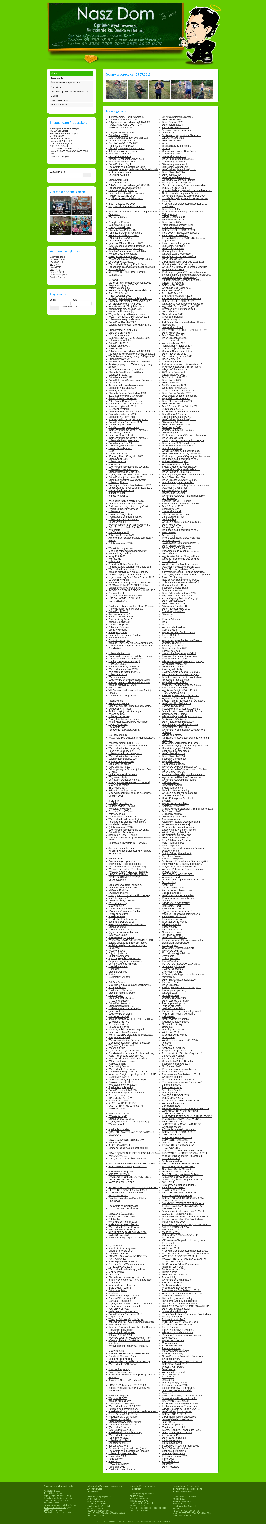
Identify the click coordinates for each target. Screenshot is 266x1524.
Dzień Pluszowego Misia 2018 (178, 721)
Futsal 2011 (115, 1461)
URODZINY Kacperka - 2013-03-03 (127, 1385)
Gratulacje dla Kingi (172, 316)
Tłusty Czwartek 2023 (120, 295)
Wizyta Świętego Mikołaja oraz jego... (181, 564)
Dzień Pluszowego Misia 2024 (178, 159)
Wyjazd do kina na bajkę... (122, 311)
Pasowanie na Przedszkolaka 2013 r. (181, 1290)
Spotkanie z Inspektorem (122, 1469)
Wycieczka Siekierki (119, 1427)
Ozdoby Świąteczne (119, 956)
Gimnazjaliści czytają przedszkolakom (128, 1148)
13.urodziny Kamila (172, 971)
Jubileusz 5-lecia (117, 1063)
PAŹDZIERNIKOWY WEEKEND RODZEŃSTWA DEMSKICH (179, 1194)
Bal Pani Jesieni (117, 982)
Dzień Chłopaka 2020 (173, 477)
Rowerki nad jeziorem (173, 493)
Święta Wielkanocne (172, 787)
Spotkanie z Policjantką (174, 1451)
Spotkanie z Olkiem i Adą (122, 416)
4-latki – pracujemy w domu (176, 514)
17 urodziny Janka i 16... (121, 240)
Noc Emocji (115, 948)
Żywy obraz (168, 956)
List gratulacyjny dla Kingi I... (177, 145)
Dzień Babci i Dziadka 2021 (123, 469)
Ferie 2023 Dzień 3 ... (173, 290)
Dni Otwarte (168, 1037)
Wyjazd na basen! (171, 1126)
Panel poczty (101, 1521)
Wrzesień (54, 259)
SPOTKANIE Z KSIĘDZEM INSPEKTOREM (132, 1163)
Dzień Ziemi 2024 (171, 209)
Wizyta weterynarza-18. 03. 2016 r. (180, 1040)
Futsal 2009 (168, 1458)
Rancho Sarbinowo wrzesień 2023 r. (128, 251)
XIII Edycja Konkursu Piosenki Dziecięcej (130, 361)
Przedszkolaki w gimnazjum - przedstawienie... (133, 1411)
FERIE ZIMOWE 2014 (120, 1266)
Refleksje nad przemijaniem (123, 1408)
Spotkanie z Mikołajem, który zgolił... (181, 1445)
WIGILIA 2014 (116, 1142)
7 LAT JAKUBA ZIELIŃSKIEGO (125, 1208)
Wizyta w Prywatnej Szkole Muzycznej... (183, 661)
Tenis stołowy (116, 1458)
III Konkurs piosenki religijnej (124, 151)
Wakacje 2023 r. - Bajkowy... (123, 256)
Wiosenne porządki (119, 1016)
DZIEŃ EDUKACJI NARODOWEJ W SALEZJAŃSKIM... (128, 1194)
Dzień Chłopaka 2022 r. (174, 338)
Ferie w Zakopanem (119, 703)
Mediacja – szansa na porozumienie (181, 914)
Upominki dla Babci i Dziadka (177, 1061)
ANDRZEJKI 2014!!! (119, 1174)
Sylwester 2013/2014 (173, 1282)
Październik (56, 274)
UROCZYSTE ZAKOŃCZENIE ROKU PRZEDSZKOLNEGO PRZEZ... (128, 875)
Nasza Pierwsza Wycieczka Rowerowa (182, 1356)
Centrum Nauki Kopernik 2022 (178, 390)
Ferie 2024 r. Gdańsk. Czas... (124, 235)
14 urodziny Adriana (119, 335)
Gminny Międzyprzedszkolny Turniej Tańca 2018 (187, 808)
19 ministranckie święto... (55, 1507)
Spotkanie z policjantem (174, 758)
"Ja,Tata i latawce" (118, 898)
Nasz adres (49, 1503)
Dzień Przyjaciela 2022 (174, 353)
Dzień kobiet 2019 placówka (123, 695)
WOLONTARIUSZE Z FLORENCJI (180, 1111)
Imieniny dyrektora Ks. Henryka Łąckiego (130, 1279)
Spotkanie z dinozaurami (55, 1512)
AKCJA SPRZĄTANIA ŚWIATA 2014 (128, 1232)
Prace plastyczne (118, 632)
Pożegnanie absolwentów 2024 (125, 188)
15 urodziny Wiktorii (119, 408)
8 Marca (166, 800)
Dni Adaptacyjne (117, 879)
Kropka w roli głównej (173, 858)
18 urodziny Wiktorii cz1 (174, 164)
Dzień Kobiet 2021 (118, 459)
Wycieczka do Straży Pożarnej (125, 1227)
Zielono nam (168, 1016)
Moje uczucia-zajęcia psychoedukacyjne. (130, 985)
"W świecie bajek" (118, 1116)
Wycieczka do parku (172, 1076)
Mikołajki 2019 (169, 561)
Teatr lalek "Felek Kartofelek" (177, 1390)
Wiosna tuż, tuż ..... (119, 1048)
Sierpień (54, 272)
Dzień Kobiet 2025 (171, 140)
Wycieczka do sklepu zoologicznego (128, 819)
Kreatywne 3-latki (171, 982)
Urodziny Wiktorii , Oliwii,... (123, 190)
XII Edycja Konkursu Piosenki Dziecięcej (183, 440)
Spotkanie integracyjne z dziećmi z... (128, 1237)
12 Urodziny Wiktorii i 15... (176, 727)
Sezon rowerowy (171, 509)
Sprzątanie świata (171, 856)
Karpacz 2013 (116, 1316)
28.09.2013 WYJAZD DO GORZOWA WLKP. (185, 1306)
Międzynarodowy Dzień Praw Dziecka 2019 (131, 577)
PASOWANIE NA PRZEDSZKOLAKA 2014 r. (185, 1153)
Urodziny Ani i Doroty (173, 1366)
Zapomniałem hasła (68, 307)
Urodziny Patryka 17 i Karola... (178, 482)
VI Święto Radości (118, 890)
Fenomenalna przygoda (174, 490)
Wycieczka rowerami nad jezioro (179, 779)
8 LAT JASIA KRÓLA (119, 1145)
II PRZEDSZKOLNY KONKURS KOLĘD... (184, 238)
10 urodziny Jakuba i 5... (175, 816)
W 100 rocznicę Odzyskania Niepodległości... (132, 737)
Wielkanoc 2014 (170, 1248)
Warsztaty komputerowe (121, 548)
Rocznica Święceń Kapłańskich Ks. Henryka (132, 1327)
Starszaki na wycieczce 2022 (177, 356)
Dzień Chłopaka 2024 (173, 172)
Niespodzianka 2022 (173, 314)
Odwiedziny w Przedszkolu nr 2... (179, 1398)
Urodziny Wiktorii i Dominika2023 (126, 243)
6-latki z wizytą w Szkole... (176, 687)
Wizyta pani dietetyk (172, 735)
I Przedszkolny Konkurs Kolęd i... (179, 309)
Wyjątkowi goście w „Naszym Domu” (181, 556)
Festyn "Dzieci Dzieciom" (122, 1329)
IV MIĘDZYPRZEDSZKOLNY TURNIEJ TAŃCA (187, 1116)
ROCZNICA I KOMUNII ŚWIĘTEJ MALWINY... (186, 1224)
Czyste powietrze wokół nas (123, 932)
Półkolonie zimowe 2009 (175, 1456)
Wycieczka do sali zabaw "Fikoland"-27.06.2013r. (122, 1333)
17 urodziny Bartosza (120, 156)
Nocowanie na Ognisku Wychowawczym (183, 879)
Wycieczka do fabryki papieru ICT (179, 793)
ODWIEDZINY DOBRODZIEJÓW (126, 1140)
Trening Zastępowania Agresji (124, 661)
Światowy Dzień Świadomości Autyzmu (129, 679)
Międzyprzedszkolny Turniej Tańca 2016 (130, 1042)
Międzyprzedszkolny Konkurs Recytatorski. (131, 1303)
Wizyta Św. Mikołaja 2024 (122, 161)
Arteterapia (114, 530)
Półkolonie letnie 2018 (120, 766)
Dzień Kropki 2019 (118, 611)
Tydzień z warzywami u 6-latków (125, 595)
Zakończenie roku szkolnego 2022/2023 (183, 261)
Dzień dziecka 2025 (172, 124)
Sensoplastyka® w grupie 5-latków (127, 587)
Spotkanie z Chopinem (120, 990)
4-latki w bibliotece (118, 1100)
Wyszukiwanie (57, 171)
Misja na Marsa (170, 1343)
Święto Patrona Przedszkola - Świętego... (184, 700)
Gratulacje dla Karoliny (120, 332)
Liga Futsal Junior (60, 100)
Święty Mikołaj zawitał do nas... (125, 719)
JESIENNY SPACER (119, 1308)
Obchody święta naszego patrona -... (128, 1277)
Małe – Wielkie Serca (173, 842)
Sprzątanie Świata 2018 (121, 761)
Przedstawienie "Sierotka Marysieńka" (182, 1053)
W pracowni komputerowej (176, 824)
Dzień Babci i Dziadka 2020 (176, 545)
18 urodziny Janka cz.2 (174, 156)
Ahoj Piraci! (168, 885)
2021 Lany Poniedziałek (174, 372)
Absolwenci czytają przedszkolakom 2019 (130, 582)
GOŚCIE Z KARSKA (173, 1113)
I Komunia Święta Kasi (120, 448)
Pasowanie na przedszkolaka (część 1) (129, 1448)
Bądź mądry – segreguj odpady (125, 863)
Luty (52, 269)
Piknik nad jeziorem (119, 1024)
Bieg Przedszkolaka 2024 (122, 203)
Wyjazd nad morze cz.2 (174, 664)
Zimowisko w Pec (171, 1435)
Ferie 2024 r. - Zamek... (121, 238)
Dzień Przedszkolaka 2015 (123, 1090)
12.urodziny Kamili (171, 906)
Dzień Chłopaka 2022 (173, 335)
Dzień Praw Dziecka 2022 (122, 322)
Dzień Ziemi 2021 (118, 453)
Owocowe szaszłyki (119, 892)
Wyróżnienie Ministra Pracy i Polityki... (129, 1345)
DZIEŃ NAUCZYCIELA (174, 1414)
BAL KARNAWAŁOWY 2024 (177, 227)
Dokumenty (57, 3)
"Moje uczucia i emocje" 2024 (177, 225)
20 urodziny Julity (118, 903)
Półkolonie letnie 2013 (173, 1319)
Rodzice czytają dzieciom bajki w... (180, 1069)
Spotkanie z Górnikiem (174, 719)
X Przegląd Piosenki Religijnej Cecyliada (183, 572)
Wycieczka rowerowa (173, 1340)
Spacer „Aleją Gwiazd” (120, 619)
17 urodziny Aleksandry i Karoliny (126, 369)
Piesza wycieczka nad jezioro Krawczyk (129, 1361)
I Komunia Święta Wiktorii (122, 900)
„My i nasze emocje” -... (121, 614)
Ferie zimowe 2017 (172, 929)
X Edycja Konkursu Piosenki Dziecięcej (129, 782)
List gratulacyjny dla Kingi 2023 (125, 303)
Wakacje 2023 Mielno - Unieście (179, 256)
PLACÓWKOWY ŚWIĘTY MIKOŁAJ (128, 1166)
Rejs (164, 621)
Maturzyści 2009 (117, 1456)
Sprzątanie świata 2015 (121, 1082)
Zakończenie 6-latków (173, 764)
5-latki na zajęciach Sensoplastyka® (128, 551)
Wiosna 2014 (169, 1245)
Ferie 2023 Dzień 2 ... (120, 293)
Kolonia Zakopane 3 (119, 624)
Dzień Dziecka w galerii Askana (125, 1422)
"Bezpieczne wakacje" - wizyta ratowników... (185, 185)
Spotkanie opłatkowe (173, 1161)
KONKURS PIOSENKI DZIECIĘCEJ (181, 1100)
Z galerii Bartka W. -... (120, 345)
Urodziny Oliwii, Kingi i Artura (177, 351)
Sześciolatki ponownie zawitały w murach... (131, 656)
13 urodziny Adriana (172, 422)
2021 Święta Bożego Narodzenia (179, 395)
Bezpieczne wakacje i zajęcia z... (126, 885)
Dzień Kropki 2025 (171, 119)
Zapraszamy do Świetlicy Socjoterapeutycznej (186, 485)
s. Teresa (167, 616)
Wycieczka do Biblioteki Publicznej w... (182, 777)
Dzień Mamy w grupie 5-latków (178, 895)
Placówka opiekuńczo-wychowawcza (69, 91)
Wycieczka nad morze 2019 (123, 669)
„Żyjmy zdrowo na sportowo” (177, 911)
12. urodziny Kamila (119, 1076)
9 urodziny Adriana (172, 814)
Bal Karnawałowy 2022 (174, 385)
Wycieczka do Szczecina (122, 1069)
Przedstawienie (117, 916)
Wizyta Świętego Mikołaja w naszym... (182, 716)
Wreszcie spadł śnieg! (173, 1121)
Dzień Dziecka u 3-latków (175, 1000)
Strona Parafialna (59, 104)
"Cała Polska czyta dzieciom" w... (126, 1055)
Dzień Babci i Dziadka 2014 (176, 1274)
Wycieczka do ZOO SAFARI (123, 1364)
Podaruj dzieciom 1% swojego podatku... (183, 940)
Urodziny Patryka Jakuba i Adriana (180, 724)
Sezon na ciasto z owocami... (177, 130)
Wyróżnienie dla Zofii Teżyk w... (125, 1040)
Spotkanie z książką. (119, 1129)
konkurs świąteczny (172, 1424)
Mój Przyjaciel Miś (118, 724)
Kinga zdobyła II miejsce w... (177, 243)
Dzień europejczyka (119, 1253)
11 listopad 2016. (171, 958)
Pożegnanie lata (117, 987)
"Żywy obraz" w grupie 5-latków (125, 911)
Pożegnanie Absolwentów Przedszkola (182, 1219)
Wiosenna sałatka (171, 924)
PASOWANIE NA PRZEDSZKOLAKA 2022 (184, 330)
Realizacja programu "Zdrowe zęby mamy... (185, 272)
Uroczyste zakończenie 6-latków (125, 503)
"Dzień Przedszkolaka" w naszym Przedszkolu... (187, 1314)
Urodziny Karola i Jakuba (122, 992)
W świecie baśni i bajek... (175, 461)
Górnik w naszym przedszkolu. (125, 1295)
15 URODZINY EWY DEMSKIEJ (179, 1142)
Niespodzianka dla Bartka (175, 679)
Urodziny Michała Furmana (123, 1032)
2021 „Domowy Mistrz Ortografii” (126, 395)
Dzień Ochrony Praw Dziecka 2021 (180, 406)
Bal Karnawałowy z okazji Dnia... (179, 1387)
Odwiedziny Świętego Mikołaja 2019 (181, 566)
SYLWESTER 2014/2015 (175, 1140)
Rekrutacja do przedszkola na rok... (127, 385)
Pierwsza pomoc (170, 845)
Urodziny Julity (116, 1011)
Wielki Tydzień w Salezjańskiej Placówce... (131, 1034)
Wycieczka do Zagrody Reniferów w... (128, 264)
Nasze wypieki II (117, 522)
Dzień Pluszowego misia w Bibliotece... (182, 1174)
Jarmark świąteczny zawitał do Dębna (182, 711)
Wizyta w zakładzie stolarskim (177, 1332)
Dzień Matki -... (50, 1510)
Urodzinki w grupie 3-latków (176, 748)
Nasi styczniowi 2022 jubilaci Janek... (128, 306)
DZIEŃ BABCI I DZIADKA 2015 (178, 1132)
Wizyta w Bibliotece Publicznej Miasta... (129, 1058)
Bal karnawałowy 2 (118, 1443)
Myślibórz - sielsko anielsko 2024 (126, 198)
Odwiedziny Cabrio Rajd (174, 487)
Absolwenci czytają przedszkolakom (181, 821)
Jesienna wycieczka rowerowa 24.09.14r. (183, 1211)
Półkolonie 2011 (117, 1466)
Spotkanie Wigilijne (119, 1395)
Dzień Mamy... (116, 511)
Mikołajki (113, 1293)
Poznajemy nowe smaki (174, 658)
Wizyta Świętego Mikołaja (175, 832)
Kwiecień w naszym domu (175, 1021)
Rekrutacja (114, 382)
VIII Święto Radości (172, 645)
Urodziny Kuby (169, 1092)
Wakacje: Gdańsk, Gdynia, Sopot (126, 1319)
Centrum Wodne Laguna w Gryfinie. (181, 193)
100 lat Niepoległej (118, 735)
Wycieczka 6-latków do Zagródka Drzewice (184, 267)
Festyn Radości (170, 1327)
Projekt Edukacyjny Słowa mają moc (181, 537)
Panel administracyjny (117, 1521)
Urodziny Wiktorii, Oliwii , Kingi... (179, 264)
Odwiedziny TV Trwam (120, 708)
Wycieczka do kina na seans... (124, 569)
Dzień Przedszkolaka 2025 (123, 119)
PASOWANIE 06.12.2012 (175, 1401)
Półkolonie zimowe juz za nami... (179, 1129)
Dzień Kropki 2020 (118, 482)
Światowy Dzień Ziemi (120, 1013)
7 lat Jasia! (114, 1282)
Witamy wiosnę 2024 (173, 219)
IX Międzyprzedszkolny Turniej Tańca (181, 366)
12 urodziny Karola (118, 182)
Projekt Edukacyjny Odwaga (123, 509)
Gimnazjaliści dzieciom (121, 1358)
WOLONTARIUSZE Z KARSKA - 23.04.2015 (185, 1108)
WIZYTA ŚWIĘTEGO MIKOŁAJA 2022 (129, 316)
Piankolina (114, 969)
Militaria (113, 772)
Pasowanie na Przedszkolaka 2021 (127, 403)
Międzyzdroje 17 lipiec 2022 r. (177, 348)
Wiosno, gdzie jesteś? (173, 1372)
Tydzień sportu (116, 1245)
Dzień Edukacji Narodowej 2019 (179, 593)
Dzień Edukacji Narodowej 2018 (125, 753)
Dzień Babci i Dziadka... (174, 937)
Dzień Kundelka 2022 (173, 332)
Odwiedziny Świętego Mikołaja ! (178, 948)
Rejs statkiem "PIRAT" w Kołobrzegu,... (129, 866)
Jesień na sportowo (172, 590)
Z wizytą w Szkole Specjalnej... (125, 564)
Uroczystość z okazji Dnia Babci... (180, 151)
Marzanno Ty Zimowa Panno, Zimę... (181, 685)
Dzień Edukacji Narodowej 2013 (125, 1314)
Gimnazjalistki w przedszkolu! (177, 1419)
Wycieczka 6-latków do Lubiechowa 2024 (183, 195)
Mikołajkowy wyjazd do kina (176, 953)
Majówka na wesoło (119, 785)
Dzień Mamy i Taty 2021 (121, 443)
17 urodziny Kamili (171, 361)
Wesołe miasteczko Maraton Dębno (181, 674)
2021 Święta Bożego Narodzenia (126, 401)
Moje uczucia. (116, 464)
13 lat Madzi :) (116, 1274)
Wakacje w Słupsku (172, 1316)
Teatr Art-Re (168, 1422)
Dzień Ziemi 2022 (118, 374)
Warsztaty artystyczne (120, 808)
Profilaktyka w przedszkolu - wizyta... (181, 987)
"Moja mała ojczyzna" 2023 (123, 285)
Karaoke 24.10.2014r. (173, 1187)
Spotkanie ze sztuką (172, 1345)
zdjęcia (165, 143)
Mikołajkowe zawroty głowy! (176, 1287)
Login (53, 299)
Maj (51, 264)
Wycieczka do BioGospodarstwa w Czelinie (184, 769)
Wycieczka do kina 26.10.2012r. (125, 1406)
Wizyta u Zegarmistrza (120, 153)
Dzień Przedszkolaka (120, 1419)
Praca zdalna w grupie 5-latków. (125, 516)
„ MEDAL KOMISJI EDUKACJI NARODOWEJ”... (125, 599)
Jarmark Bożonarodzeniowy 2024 (126, 159)
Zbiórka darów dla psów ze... (177, 416)
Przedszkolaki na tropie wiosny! (125, 1432)
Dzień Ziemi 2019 (118, 674)
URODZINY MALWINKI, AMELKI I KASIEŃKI (186, 1216)
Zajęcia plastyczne (118, 953)
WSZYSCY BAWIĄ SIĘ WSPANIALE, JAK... (132, 940)
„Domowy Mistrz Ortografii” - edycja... (128, 419)
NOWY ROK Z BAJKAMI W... (177, 548)
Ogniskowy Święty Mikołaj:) (176, 1169)
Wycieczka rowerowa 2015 (123, 1084)
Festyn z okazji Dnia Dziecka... (178, 1329)
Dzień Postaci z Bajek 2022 (123, 330)
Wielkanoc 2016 (170, 1032)
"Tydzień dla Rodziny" (173, 1008)
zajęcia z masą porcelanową (123, 816)
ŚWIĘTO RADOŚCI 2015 (175, 1095)
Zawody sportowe (171, 1348)
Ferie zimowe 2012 (119, 1437)
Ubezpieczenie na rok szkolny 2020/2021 (130, 487)
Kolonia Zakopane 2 (119, 621)
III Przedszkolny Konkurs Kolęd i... (127, 116)
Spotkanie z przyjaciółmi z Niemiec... (181, 135)
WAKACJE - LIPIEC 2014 (122, 1216)
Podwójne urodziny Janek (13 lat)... (180, 551)
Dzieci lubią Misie (118, 1290)
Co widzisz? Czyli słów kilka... (177, 835)
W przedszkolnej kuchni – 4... (124, 743)
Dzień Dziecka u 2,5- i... (121, 1006)
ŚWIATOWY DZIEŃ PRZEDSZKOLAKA (183, 1203)
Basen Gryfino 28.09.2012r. (123, 1414)
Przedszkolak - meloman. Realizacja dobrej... (132, 1053)
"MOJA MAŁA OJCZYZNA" (176, 903)
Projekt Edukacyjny (172, 577)
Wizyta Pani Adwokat (173, 282)
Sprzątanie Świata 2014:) (122, 1213)
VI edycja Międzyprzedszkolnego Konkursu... (185, 1250)
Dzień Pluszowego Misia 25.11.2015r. (128, 1071)
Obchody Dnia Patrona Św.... (124, 230)
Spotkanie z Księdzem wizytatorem (180, 411)
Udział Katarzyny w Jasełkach (177, 798)
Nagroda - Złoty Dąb (172, 1266)
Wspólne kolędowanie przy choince (180, 558)
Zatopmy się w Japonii (174, 1055)
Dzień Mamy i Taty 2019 (174, 648)
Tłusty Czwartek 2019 (173, 693)
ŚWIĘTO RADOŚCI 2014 (175, 1227)
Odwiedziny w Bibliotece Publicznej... (181, 743)
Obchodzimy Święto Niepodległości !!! (182, 1179)
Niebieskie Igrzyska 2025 (122, 140)
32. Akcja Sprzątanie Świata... (177, 116)
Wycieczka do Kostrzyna (121, 1435)
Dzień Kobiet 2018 (171, 811)
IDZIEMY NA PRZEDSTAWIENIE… (127, 924)
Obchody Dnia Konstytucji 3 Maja (126, 372)
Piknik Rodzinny (117, 269)
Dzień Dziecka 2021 (172, 437)
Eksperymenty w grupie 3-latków (179, 829)
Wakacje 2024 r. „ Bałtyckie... (177, 182)
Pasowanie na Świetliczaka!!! (124, 1206)
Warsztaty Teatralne (172, 1071)
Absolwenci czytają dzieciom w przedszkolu (185, 745)
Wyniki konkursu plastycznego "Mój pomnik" (132, 356)
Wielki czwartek (117, 677)
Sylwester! (167, 1393)
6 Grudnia (114, 800)
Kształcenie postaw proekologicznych (181, 1011)
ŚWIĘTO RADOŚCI (119, 1235)
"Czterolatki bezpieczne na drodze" (127, 1092)
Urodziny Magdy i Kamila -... (177, 1382)
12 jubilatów (168, 240)
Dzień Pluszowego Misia (175, 837)
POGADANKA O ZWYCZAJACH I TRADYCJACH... (180, 1146)
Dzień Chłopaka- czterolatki (123, 1453)
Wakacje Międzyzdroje (174, 627)
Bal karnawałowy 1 (172, 1440)
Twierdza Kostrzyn (118, 914)
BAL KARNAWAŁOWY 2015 (177, 1137)
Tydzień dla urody (171, 1006)
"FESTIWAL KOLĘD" (173, 1134)
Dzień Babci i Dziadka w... (122, 832)
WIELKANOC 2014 (172, 1229)
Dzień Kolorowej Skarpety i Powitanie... (182, 453)
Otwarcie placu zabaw (173, 1453)
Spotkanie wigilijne (172, 1285)
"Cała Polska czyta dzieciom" (177, 1177)
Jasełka (166, 148)
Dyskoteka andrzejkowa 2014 (177, 1171)
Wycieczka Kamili (171, 877)
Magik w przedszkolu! (173, 1427)
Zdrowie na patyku (171, 1084)
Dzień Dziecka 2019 (119, 653)
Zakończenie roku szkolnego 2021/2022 (130, 351)
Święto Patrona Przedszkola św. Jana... (129, 466)
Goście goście (169, 629)
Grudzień (54, 277)
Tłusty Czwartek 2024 (120, 227)
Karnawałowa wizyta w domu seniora (181, 298)
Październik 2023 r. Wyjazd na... (125, 248)
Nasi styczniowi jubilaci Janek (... (179, 445)
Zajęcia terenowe (171, 1105)
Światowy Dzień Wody (173, 806)
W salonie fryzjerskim (120, 553)
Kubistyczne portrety (119, 716)
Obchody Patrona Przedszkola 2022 (128, 393)
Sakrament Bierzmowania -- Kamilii (180, 503)
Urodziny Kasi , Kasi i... (174, 251)
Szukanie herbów (171, 1358)
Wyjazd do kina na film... (175, 682)
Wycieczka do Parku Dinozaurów (179, 766)
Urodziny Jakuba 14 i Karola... (178, 430)
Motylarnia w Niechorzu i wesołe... (180, 866)
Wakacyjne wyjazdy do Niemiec (178, 180)
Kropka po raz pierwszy (174, 990)
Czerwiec (54, 257)
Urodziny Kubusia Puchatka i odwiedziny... (131, 706)
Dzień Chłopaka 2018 (173, 753)
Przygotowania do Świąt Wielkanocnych (183, 211)
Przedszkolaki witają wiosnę (123, 919)
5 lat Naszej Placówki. (173, 795)
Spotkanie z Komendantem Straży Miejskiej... (132, 606)
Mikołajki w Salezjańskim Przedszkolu (182, 1155)
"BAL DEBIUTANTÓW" (121, 1097)
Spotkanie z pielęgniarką (175, 587)
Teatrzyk (166, 1042)
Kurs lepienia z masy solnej (123, 1248)
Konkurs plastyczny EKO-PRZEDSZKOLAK (132, 1019)
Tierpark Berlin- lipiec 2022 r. (177, 345)
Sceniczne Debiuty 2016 (121, 998)
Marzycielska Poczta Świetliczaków (127, 1158)
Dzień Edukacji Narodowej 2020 (125, 477)
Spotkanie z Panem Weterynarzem (180, 1403)
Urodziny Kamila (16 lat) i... (176, 585)
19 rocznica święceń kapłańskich (179, 653)
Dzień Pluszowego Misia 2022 (124, 319)
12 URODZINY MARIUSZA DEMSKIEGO (183, 1150)
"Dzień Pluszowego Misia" (175, 1295)
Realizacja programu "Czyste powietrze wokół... (187, 456)
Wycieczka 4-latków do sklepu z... (126, 756)
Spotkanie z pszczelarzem (176, 751)
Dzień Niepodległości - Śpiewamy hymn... (130, 324)
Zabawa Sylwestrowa (173, 706)
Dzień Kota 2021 (117, 461)
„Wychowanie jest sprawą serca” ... (180, 543)
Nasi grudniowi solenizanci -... (124, 1285)
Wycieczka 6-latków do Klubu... (178, 698)
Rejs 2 (165, 624)
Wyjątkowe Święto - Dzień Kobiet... (180, 690)
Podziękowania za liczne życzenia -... (181, 708)
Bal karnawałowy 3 (118, 1445)
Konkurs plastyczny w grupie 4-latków (128, 572)
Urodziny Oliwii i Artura (174, 998)
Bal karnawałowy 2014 (174, 1269)
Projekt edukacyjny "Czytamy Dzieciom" (183, 1395)
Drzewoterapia (169, 535)
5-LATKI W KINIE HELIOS (122, 1103)
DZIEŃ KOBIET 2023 (173, 285)
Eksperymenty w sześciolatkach (125, 961)
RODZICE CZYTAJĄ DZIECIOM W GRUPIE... (133, 590)
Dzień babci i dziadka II (174, 1437)
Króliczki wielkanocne (173, 908)
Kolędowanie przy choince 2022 (125, 309)
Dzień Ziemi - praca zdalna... (124, 519)
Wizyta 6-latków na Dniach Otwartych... (129, 524)
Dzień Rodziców (170, 1466)
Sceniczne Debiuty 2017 (121, 921)
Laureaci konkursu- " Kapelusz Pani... (182, 1430)
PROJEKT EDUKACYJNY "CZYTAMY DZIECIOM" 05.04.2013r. (182, 1362)
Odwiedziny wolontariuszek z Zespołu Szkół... (133, 411)
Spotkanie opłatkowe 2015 (176, 1063)
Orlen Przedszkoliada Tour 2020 (125, 527)
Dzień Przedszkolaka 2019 (176, 608)
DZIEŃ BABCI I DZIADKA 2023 (178, 301)
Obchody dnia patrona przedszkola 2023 (130, 301)
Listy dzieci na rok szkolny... (176, 790)
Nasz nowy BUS (170, 1374)
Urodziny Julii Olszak (173, 1029)
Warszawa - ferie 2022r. (174, 387)
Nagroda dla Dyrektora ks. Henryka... (128, 843)
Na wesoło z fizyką (172, 1024)
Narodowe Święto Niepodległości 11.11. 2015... (133, 1074)
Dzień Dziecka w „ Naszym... (124, 440)
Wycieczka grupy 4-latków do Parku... (182, 640)
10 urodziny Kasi (171, 432)
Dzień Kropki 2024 (118, 180)
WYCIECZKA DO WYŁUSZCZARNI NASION (185, 1253)
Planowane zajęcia (172, 919)
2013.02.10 (168, 1380)
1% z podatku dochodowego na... (179, 827)
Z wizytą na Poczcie (119, 222)
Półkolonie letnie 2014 (173, 1221)
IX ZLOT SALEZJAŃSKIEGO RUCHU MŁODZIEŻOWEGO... (182, 1207)
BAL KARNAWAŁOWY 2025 (123, 143)
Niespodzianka (170, 311)
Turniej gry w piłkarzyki (120, 803)
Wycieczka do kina (172, 950)
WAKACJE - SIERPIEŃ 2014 (177, 1213)
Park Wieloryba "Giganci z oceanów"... (182, 863)
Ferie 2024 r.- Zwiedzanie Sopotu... (180, 232)
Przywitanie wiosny (119, 1464)
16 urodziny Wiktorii (172, 327)
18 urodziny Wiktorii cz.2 (175, 167)
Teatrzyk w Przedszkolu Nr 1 (177, 1432)
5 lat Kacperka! (116, 1272)
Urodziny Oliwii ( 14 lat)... (122, 435)
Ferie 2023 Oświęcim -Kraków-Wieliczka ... (131, 290)
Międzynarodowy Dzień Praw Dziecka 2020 (131, 474)
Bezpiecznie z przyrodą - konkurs (179, 1050)
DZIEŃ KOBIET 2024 (120, 225)
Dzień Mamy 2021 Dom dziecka (179, 443)
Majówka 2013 (116, 1351)
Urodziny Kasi (169, 871)
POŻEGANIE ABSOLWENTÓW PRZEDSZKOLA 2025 (125, 126)
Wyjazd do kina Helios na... (176, 288)
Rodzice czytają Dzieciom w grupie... (128, 945)
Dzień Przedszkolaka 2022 (123, 340)
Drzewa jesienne (171, 850)
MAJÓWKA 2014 (171, 1232)
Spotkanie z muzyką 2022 (122, 387)
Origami (166, 900)
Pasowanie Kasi (117, 727)
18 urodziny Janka (171, 153)
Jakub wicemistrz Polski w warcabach (128, 721)
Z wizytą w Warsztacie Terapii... (125, 1008)
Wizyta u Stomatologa (173, 217)
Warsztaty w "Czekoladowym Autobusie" (183, 303)
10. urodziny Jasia (171, 935)
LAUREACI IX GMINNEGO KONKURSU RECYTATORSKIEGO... (130, 1178)
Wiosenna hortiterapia (173, 1103)
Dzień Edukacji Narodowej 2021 (125, 422)
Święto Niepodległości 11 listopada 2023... (131, 246)
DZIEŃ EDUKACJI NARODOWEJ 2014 (183, 1198)
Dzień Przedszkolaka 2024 (176, 177)
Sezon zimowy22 (171, 319)
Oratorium (56, 87)
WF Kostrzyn (169, 532)
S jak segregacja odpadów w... (125, 958)
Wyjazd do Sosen (171, 761)
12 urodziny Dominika (173, 161)
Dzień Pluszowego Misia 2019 (178, 569)
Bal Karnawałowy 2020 (121, 543)
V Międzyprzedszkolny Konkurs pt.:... (181, 280)
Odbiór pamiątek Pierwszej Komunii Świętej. (132, 769)
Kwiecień (54, 262)
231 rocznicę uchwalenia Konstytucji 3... (183, 364)
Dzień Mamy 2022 (171, 359)
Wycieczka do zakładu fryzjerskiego (127, 1269)
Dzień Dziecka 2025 (172, 122)
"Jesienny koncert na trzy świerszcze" (182, 1082)
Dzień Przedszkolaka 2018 (123, 758)
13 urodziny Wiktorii (119, 579)
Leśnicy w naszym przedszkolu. (125, 1306)
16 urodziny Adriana (119, 174)
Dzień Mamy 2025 (118, 135)
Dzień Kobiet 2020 (171, 524)
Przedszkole (57, 78)
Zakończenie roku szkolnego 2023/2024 (130, 185)
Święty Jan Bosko (118, 935)
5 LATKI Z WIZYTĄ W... (174, 1190)
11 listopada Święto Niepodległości (180, 582)
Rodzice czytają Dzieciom (122, 806)
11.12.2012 (168, 1377)
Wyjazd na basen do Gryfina (177, 595)
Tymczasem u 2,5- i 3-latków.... (125, 1050)
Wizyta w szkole (117, 814)
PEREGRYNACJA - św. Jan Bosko (180, 1322)
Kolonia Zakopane (171, 619)
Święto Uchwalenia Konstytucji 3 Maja (129, 138)
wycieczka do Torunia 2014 (123, 1221)
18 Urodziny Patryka (119, 432)
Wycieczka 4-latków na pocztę (124, 748)
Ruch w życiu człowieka (121, 751)
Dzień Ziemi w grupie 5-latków (124, 908)
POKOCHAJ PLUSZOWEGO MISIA (181, 963)
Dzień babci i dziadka (120, 1440)
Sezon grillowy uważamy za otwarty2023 (130, 282)
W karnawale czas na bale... (177, 464)
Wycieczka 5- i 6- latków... (175, 803)
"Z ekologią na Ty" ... (119, 1021)
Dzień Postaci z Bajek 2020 (176, 472)
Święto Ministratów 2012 (121, 1430)
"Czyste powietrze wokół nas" (124, 1261)
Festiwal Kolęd (169, 1277)
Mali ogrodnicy (169, 214)
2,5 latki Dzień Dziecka (174, 887)
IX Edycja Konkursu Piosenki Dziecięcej (129, 895)
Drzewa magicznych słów (122, 861)
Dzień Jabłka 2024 (172, 174)
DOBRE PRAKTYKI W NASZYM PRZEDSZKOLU (126, 1107)
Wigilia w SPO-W (118, 1398)
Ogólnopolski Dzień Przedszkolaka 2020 (130, 485)
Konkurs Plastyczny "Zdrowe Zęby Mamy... (131, 643)
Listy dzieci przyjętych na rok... (125, 779)
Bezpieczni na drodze (120, 764)
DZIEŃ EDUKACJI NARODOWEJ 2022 (129, 338)
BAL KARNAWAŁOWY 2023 (177, 295)
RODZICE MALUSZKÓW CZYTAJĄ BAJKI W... (133, 1187)
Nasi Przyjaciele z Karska (175, 1019)
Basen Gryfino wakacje (121, 616)
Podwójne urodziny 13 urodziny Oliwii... (129, 506)
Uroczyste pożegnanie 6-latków (125, 635)
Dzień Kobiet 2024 (171, 222)
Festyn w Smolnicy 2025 (121, 132)
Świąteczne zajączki (119, 1037)
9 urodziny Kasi (117, 493)
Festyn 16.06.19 (170, 635)
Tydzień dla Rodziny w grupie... (178, 1013)
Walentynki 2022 (117, 390)
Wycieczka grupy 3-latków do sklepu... (182, 522)
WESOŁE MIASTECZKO (122, 1229)
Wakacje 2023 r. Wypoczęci (123, 253)
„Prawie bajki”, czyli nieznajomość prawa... (184, 848)
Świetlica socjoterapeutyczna (65, 82)
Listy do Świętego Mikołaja (123, 963)
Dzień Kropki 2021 (171, 427)
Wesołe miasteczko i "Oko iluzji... (126, 869)
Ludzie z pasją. (170, 1272)
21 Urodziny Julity (118, 787)
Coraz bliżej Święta (119, 1066)
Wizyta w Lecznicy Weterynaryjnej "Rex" (130, 1337)
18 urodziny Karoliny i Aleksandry (179, 277)
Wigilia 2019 (115, 558)
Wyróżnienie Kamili (119, 532)
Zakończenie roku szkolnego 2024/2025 (130, 122)
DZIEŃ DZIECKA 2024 (174, 188)
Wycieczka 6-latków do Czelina (178, 632)
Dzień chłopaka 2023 (173, 248)
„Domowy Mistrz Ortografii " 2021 (126, 456)
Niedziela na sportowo (173, 666)
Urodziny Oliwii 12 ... (173, 643)
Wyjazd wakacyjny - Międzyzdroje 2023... (130, 259)
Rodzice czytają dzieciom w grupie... (128, 574)
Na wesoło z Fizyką (119, 1027)
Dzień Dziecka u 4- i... (120, 1003)
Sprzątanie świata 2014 (121, 1250)
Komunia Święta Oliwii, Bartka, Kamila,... (183, 774)
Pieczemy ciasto (117, 664)
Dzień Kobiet (168, 1045)
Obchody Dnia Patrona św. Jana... (127, 148)
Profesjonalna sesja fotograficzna (179, 656)
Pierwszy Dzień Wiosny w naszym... (127, 1264)
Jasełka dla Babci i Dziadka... (124, 835)
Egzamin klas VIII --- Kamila (176, 501)
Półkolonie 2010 (170, 1461)
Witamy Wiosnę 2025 (173, 138)
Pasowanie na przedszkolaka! (57, 1505)
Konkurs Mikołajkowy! (120, 1401)
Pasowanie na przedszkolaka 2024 (127, 167)
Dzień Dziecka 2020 (172, 506)
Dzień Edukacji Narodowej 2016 (179, 979)
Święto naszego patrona (121, 937)
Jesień (112, 974)
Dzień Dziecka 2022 (119, 359)
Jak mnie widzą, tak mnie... (123, 848)
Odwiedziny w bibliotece (174, 1311)
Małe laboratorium (118, 966)
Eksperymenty (169, 927)
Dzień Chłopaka (170, 985)
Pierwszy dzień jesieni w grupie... (126, 608)
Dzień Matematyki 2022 (174, 377)
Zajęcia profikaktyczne (174, 1003)
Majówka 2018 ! (170, 782)
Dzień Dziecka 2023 (172, 259)
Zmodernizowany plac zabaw (124, 427)
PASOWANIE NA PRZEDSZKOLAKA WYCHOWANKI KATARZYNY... (181, 1165)
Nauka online (169, 519)
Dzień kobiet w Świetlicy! (122, 1119)
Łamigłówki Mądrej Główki (175, 942)
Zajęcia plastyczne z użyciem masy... (128, 942)
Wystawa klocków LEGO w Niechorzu (128, 871)
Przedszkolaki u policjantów (123, 1416)
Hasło (74, 299)
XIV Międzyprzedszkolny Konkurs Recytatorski (186, 574)
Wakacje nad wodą (119, 1324)
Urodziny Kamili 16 (172, 448)
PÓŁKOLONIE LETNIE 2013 (177, 1324)
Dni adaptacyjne (170, 995)
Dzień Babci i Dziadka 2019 (176, 703)
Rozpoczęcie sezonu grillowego (178, 898)
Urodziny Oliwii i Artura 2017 (123, 887)
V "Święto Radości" (119, 1000)
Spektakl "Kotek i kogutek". (123, 1298)
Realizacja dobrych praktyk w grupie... (129, 1079)
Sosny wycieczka (118, 629)
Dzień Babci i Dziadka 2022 (176, 393)
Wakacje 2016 (169, 992)
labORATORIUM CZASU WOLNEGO (181, 1124)
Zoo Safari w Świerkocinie (122, 1424)
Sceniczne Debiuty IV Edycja (124, 666)
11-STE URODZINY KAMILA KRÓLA (128, 1190)
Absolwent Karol (117, 637)
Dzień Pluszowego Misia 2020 (124, 472)
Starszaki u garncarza (120, 1300)
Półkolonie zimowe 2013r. (175, 1385)
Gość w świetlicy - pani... (122, 1372)
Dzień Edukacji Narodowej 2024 (179, 169)
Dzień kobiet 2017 (118, 927)
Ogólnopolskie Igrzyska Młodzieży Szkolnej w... (187, 190)
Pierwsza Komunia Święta (175, 1351)
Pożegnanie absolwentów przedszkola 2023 (132, 267)
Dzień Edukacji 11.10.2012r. (177, 1411)
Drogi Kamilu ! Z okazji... (175, 414)
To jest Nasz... (50, 1493)
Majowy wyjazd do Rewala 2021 (125, 445)
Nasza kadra (49, 1491)
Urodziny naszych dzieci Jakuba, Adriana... (184, 474)
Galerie (54, 96)
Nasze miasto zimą (172, 932)
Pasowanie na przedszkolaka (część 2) (129, 1451)
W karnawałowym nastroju (122, 1061)
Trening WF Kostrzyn (173, 527)
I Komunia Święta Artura (121, 514)
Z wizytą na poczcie (172, 969)
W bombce (114, 561)
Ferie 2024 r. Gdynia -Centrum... (126, 232)
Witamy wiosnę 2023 (119, 288)
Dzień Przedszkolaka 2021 (176, 424)
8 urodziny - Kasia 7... (173, 611)
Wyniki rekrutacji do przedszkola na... (181, 451)
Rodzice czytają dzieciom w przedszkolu (130, 566)
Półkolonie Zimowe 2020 (122, 535)
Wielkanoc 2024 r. (118, 217)
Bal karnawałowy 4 (172, 1443)
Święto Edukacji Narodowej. (177, 853)
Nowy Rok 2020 (117, 556)
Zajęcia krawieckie (171, 892)
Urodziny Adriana (118, 971)
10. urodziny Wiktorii (119, 977)
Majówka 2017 (116, 906)
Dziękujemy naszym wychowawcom (127, 480)
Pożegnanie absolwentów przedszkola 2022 (132, 353)
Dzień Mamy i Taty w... (174, 772)
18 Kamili (113, 280)
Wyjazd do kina (117, 714)
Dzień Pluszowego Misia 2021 (178, 401)
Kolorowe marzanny (172, 1353)
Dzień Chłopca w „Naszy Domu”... (180, 480)
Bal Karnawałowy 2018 (121, 827)
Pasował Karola (117, 593)
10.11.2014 (168, 1182)
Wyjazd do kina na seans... (176, 398)
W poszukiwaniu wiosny (174, 921)
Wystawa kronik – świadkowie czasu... (129, 745)
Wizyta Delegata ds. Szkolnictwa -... (181, 1408)
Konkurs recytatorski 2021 (122, 406)
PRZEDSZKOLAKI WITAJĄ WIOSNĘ (181, 1119)
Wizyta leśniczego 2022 (174, 369)
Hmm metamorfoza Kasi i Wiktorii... (127, 193)
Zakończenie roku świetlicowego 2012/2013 (132, 1322)
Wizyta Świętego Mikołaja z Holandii (128, 314)
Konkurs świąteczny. (119, 1369)
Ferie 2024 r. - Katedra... (175, 235)
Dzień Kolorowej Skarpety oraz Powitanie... (131, 380)
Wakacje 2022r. (117, 348)
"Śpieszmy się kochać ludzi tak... (179, 1184)
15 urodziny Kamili (171, 511)
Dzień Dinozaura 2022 (174, 382)
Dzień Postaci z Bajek (120, 164)
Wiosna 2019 (115, 687)
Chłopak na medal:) (172, 1200)
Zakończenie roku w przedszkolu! (179, 1416)
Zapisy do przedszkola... (55, 1495)
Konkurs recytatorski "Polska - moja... (181, 1406)
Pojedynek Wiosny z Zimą (122, 1356)
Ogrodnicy (167, 1027)
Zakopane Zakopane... (120, 627)
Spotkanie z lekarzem (173, 1048)
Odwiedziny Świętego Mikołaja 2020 (181, 469)
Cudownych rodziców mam (123, 774)
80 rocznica (168, 614)
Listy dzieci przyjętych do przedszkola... (183, 677)
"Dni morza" (168, 637)
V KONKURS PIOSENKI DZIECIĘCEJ (129, 1353)
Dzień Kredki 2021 (171, 403)
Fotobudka (114, 1219)
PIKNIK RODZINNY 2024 (122, 195)
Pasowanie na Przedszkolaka (124, 729)
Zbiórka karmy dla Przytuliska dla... (127, 658)
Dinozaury (167, 1464)
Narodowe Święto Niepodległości (179, 1300)
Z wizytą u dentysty (172, 669)
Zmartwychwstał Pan (173, 516)
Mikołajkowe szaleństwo (121, 1403)
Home (54, 73)
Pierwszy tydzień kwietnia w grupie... (128, 1029)
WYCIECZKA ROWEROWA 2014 (179, 1256)
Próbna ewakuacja (172, 1087)
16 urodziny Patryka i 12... (175, 606)
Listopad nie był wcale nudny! (177, 1298)
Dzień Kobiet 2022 (171, 380)
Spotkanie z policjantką (121, 1087)
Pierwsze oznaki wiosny (174, 916)
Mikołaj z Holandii (171, 1158)
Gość (111, 451)
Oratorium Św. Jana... (53, 1500)
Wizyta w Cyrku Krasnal (121, 1045)
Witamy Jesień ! (117, 858)
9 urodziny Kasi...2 (118, 495)
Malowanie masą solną (121, 929)
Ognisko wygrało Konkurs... (56, 1498)
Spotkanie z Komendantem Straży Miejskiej (185, 861)
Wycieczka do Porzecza (121, 490)
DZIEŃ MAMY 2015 (172, 1097)
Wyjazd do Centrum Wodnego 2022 (181, 306)
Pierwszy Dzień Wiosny (121, 811)
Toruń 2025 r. (169, 132)
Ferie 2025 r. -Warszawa (121, 145)
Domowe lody (169, 882)
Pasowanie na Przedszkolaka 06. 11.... (182, 1074)
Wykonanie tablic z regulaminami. (126, 501)
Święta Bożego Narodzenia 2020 (179, 466)
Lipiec (53, 267)
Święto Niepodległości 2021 (123, 414)
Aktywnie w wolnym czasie (123, 790)
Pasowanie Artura (171, 819)
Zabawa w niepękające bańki (177, 890)
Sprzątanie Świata (171, 1090)
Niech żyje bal (116, 700)
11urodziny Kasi (170, 340)
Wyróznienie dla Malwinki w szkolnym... (183, 1293)
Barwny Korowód (171, 650)
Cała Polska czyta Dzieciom (176, 840)
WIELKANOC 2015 (119, 1113)
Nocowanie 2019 (171, 540)
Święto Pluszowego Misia (122, 1171)
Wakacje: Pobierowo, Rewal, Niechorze (183, 869)
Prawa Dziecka (170, 961)
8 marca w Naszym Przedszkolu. (126, 1380)
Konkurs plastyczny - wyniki (123, 685)
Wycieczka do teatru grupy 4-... (125, 672)
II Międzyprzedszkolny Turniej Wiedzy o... (130, 298)
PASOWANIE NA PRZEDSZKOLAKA (128, 585)
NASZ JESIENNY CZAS (121, 1182)
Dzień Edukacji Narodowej (176, 1308)
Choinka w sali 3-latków (174, 714)
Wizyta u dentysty (118, 777)
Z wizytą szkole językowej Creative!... (181, 672)
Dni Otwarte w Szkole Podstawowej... (181, 1264)
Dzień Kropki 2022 (118, 343)
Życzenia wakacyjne (119, 640)
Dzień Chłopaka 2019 (173, 600)
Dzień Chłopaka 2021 (120, 424)
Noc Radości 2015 (171, 1066)
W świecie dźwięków (119, 824)
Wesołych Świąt (117, 950)
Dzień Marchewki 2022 (121, 377)
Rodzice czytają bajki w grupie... (179, 1079)
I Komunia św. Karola (173, 269)
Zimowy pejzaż (170, 945)
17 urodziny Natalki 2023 (122, 261)
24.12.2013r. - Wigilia (120, 1287)
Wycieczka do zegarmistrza (176, 1279)
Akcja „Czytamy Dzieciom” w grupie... (181, 598)
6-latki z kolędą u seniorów (123, 398)
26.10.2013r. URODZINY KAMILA (180, 1303)
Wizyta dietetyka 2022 (173, 374)
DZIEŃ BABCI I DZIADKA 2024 (178, 230)
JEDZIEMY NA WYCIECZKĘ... (178, 874)
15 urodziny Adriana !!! (174, 246)
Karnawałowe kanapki (173, 1058)
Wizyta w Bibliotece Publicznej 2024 (127, 206)
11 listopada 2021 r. (172, 408)
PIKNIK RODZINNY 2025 (175, 127)
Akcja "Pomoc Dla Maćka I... (123, 1311)
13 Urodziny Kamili (172, 785)
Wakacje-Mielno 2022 (173, 343)
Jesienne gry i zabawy (173, 966)
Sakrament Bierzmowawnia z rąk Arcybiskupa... (187, 274)
